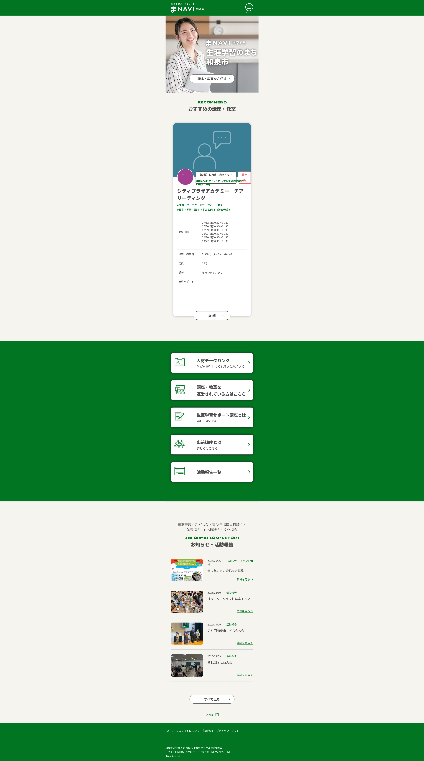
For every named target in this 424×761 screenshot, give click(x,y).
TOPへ (169, 730)
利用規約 (208, 730)
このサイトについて (187, 730)
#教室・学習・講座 (188, 210)
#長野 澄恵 (203, 184)
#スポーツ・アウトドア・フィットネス (200, 205)
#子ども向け (208, 210)
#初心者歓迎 (224, 210)
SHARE (209, 714)
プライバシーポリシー (229, 730)
